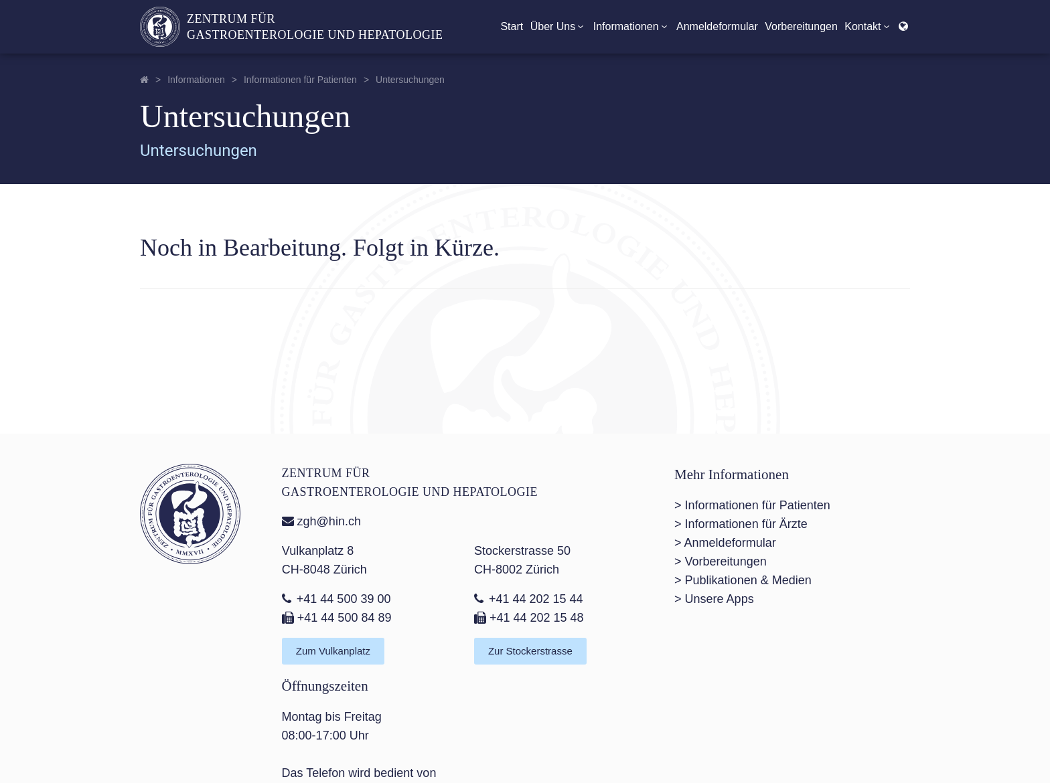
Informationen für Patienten (300, 79)
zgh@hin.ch (321, 521)
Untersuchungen (410, 79)
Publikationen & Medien (748, 580)
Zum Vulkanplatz (333, 651)
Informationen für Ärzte (746, 524)
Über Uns (558, 26)
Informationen (631, 26)
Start (511, 26)
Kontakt (867, 26)
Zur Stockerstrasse (530, 651)
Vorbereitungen (801, 26)
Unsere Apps (719, 599)
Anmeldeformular (717, 26)
